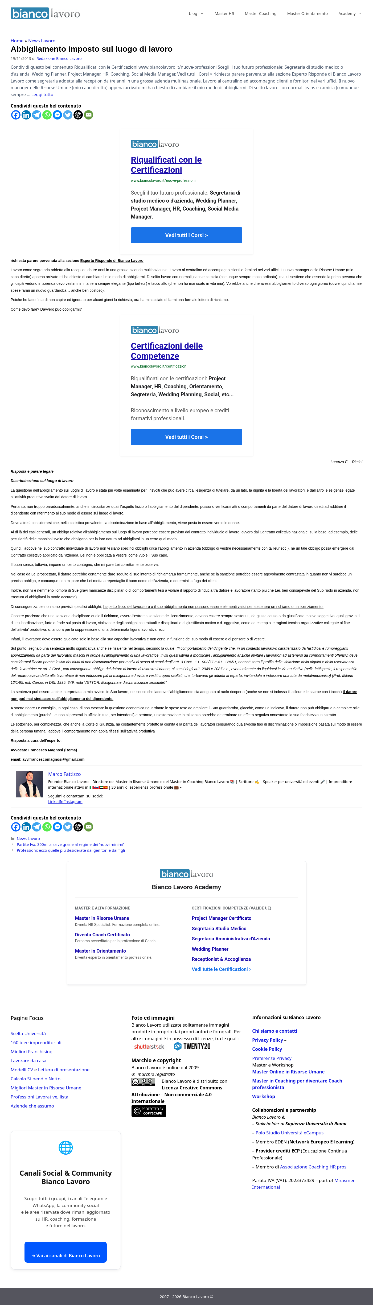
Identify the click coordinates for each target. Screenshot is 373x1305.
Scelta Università (28, 1033)
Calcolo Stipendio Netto (35, 1079)
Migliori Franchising (31, 1051)
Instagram (73, 801)
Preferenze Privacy (271, 1058)
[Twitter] (67, 115)
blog (199, 13)
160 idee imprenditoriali (36, 1042)
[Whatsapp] (47, 115)
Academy (353, 13)
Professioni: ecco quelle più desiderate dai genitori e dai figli (71, 850)
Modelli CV (22, 1070)
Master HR (224, 13)
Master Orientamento (307, 13)
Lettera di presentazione (64, 1070)
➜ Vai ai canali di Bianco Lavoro (65, 1256)
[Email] (88, 115)
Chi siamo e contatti (274, 1031)
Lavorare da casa (28, 1060)
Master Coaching (261, 13)
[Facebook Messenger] (57, 115)
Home (17, 41)
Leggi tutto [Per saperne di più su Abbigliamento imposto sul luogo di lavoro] (42, 94)
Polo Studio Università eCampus (289, 1133)
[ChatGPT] (78, 115)
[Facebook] (16, 115)
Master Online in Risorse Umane (288, 1072)
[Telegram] (36, 115)
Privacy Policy (267, 1040)
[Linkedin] (26, 115)
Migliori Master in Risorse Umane (46, 1088)
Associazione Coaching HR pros (313, 1167)
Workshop (263, 1096)
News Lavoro (41, 41)
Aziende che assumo (32, 1106)
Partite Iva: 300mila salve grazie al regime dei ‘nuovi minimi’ (70, 844)
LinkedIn (56, 801)
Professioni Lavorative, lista (39, 1097)
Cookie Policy (267, 1049)
